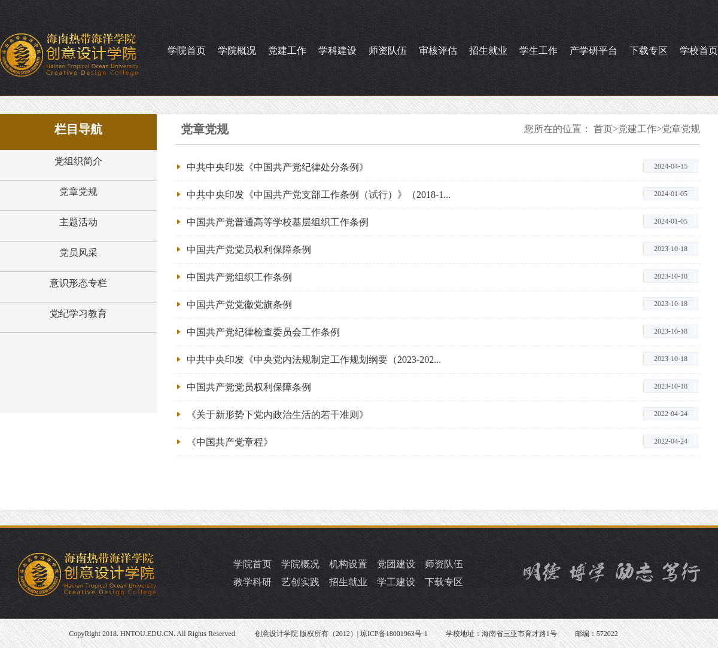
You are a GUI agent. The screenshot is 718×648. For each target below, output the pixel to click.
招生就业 (488, 50)
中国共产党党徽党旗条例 (239, 304)
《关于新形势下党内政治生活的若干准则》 (278, 414)
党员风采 (78, 252)
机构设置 (348, 564)
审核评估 (438, 50)
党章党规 (78, 192)
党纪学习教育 (78, 313)
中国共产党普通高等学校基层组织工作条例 (278, 222)
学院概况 (237, 50)
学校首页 (699, 50)
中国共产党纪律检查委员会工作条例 (263, 332)
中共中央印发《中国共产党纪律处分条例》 (278, 167)
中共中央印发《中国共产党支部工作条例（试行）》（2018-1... (319, 194)
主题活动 (78, 222)
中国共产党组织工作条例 (239, 277)
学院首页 (187, 50)
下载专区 (648, 50)
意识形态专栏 (78, 283)
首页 (603, 129)
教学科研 (252, 582)
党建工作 (287, 50)
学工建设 (396, 582)
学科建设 (337, 50)
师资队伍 (388, 50)
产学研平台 (593, 50)
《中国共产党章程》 (230, 442)
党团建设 (396, 564)
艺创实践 (300, 582)
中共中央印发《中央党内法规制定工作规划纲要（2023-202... (314, 359)
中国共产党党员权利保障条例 (249, 249)
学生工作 (538, 50)
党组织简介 (78, 161)
